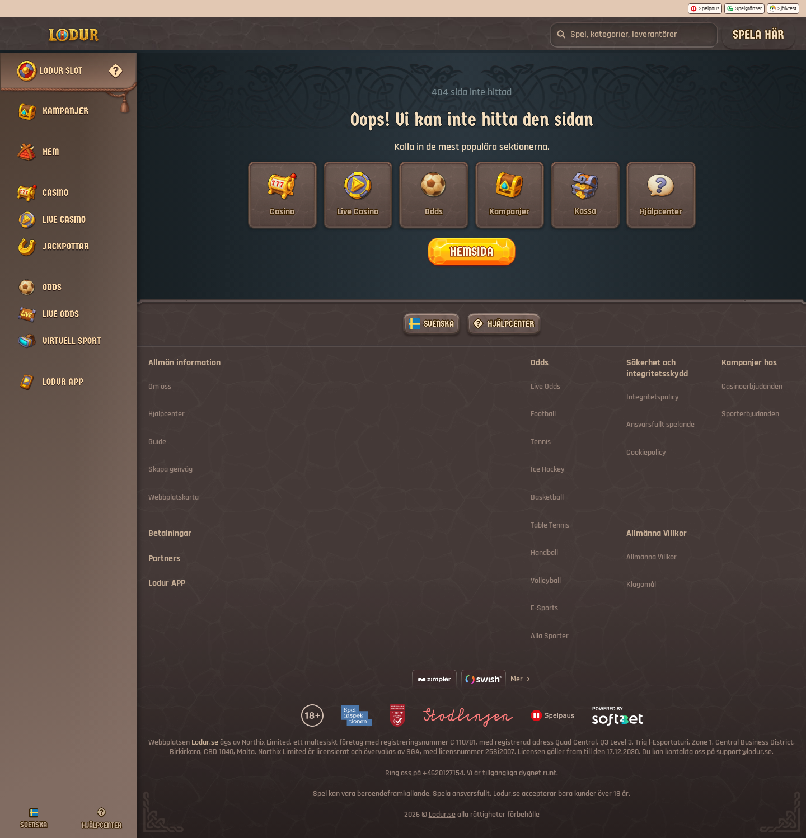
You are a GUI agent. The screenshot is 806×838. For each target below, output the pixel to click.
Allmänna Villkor (651, 557)
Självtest (783, 8)
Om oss (159, 387)
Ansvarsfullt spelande (660, 425)
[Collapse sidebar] (27, 35)
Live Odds (545, 387)
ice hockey (548, 469)
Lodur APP (166, 583)
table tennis (550, 525)
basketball (547, 497)
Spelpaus (705, 8)
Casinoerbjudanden (751, 387)
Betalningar (169, 533)
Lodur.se (442, 815)
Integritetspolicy (652, 397)
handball (544, 553)
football (543, 414)
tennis (541, 442)
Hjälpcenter (166, 414)
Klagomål (641, 585)
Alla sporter (550, 636)
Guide (157, 442)
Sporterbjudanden (750, 414)
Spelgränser (744, 8)
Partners (164, 558)
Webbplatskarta (173, 497)
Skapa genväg (170, 469)
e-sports (544, 608)
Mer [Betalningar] (521, 679)
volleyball (546, 581)
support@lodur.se (744, 752)
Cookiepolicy (646, 453)
